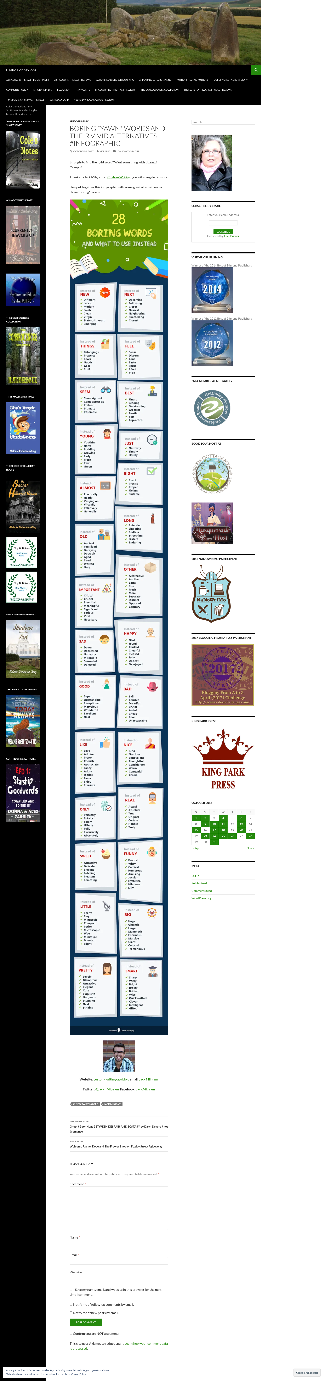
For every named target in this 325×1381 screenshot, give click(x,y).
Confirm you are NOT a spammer (95, 1333)
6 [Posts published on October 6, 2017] (241, 818)
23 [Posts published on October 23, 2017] (205, 836)
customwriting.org (85, 1104)
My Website (83, 89)
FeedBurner (231, 236)
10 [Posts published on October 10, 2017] (214, 824)
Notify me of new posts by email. (96, 1313)
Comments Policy (17, 89)
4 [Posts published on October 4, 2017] (223, 818)
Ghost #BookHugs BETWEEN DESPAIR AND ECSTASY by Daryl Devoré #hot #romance (119, 1126)
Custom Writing (118, 177)
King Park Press (42, 89)
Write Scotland (59, 99)
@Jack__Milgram (107, 1089)
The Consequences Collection (159, 89)
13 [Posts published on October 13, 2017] (241, 824)
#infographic (79, 121)
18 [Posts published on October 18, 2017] (223, 830)
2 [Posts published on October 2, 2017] (205, 818)
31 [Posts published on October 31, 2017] (214, 842)
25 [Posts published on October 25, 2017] (223, 836)
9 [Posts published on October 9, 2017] (205, 824)
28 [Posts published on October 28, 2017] (250, 836)
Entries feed (199, 883)
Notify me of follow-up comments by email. (103, 1304)
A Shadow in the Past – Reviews (72, 79)
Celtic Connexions (21, 70)
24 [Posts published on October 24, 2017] (214, 836)
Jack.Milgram (145, 1089)
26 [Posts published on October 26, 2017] (232, 836)
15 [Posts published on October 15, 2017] (196, 830)
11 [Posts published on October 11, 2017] (223, 824)
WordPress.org (201, 898)
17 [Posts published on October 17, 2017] (214, 830)
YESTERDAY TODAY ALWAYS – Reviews (94, 99)
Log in (195, 875)
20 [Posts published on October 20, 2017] (241, 830)
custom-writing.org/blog (111, 1079)
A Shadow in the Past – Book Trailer (27, 79)
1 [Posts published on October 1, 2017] (196, 818)
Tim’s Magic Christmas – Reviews (25, 99)
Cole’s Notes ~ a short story (231, 79)
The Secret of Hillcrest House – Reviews (208, 89)
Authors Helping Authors (192, 79)
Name (75, 1237)
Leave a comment (127, 151)
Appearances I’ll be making (155, 79)
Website (76, 1272)
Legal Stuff (64, 89)
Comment (78, 1184)
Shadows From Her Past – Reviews (115, 89)
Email (74, 1255)
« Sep (196, 848)
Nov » (250, 848)
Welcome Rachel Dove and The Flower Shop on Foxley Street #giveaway (119, 1143)
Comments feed (202, 890)
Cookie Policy (78, 1374)
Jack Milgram (148, 1079)
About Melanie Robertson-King (115, 79)
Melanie (104, 151)
